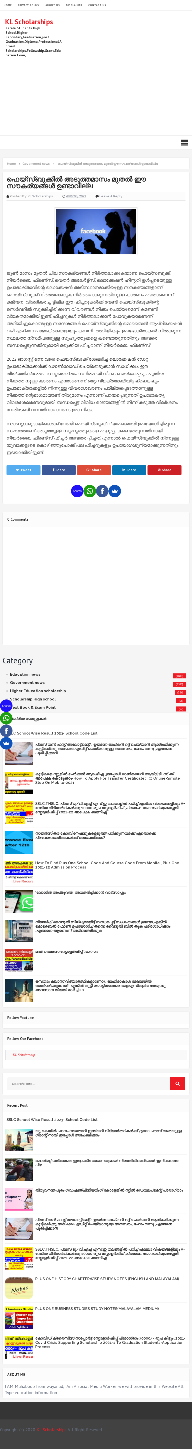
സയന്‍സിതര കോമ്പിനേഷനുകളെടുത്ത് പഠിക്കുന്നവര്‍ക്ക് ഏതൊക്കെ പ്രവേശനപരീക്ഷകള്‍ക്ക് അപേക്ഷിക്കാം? (95, 835)
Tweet (23, 470)
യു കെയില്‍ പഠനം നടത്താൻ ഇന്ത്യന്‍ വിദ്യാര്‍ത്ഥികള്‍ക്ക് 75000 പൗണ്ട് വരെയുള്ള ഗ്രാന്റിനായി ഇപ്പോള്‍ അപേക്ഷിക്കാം (108, 1133)
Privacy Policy (29, 5)
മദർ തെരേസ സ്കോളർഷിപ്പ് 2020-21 (66, 951)
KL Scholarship (24, 1054)
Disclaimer (74, 5)
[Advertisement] (96, 95)
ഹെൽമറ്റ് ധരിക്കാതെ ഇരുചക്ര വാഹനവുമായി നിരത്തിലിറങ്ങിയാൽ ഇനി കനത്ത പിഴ (106, 1162)
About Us (53, 5)
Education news (25, 674)
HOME (8, 5)
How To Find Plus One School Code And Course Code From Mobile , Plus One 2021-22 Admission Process (107, 865)
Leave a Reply (111, 196)
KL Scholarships (29, 21)
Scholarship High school (33, 699)
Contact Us (97, 5)
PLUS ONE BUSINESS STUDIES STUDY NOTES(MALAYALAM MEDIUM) (97, 1309)
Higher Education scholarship (38, 691)
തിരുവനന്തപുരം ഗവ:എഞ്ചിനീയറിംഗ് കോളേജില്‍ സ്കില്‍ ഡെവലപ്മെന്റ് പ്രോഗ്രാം (109, 1190)
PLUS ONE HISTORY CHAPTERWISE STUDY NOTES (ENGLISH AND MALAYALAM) (107, 1279)
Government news (27, 682)
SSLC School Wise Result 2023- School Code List (52, 733)
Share (58, 470)
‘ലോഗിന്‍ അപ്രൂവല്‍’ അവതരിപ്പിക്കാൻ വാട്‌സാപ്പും (80, 892)
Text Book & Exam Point (33, 707)
